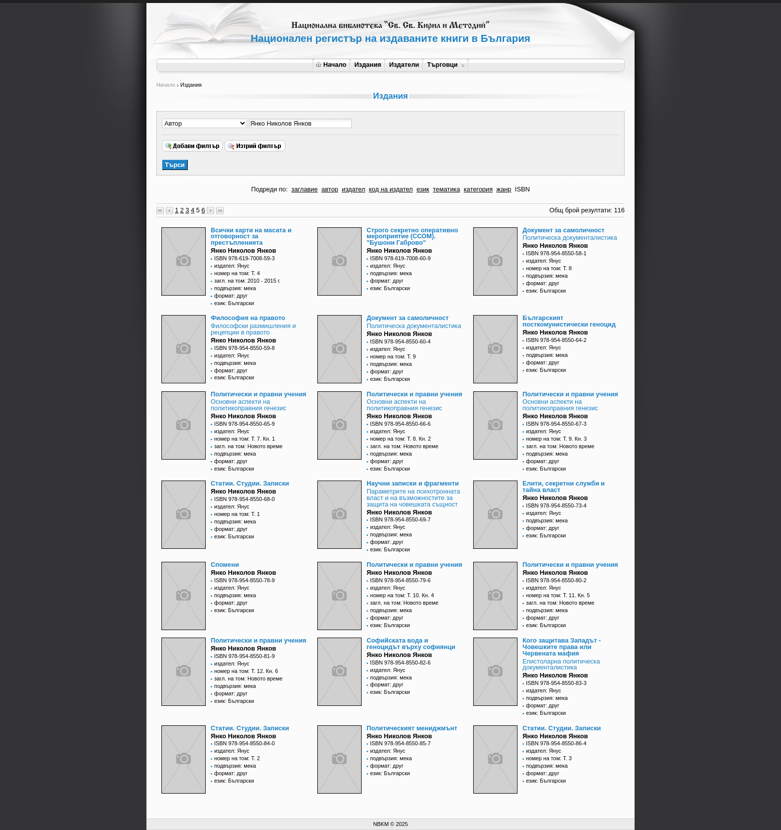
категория (478, 189)
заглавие (304, 189)
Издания (367, 64)
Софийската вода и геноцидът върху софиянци (411, 644)
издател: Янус (232, 266)
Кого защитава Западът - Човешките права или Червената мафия (561, 647)
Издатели (404, 64)
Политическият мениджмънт (412, 728)
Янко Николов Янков (243, 250)
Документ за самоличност (563, 230)
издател (353, 189)
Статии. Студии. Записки (250, 483)
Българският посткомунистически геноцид (569, 321)
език (422, 189)
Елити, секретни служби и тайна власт (563, 487)
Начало (331, 64)
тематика (446, 189)
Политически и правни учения (258, 394)
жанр (504, 189)
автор (329, 189)
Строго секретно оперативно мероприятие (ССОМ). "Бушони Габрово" (412, 236)
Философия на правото (248, 318)
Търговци (445, 64)
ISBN (522, 189)
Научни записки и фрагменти (413, 483)
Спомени (225, 564)
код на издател (391, 189)
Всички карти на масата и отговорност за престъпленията (251, 236)
